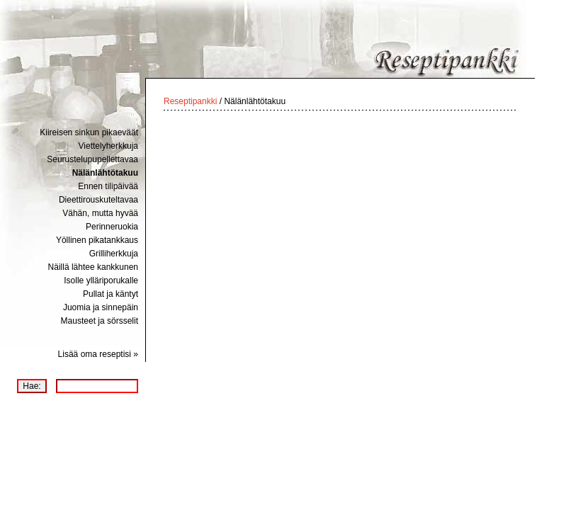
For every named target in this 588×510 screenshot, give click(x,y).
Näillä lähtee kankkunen (93, 267)
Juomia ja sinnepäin (100, 307)
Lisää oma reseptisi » (98, 354)
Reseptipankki (190, 101)
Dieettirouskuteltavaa (98, 200)
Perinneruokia (112, 227)
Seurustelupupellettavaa (92, 159)
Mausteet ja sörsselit (99, 321)
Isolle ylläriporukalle (101, 280)
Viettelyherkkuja (109, 146)
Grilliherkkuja (113, 254)
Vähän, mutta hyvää (100, 213)
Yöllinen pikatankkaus (97, 240)
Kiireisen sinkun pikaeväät (89, 132)
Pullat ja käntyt (110, 294)
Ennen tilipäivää (108, 186)
